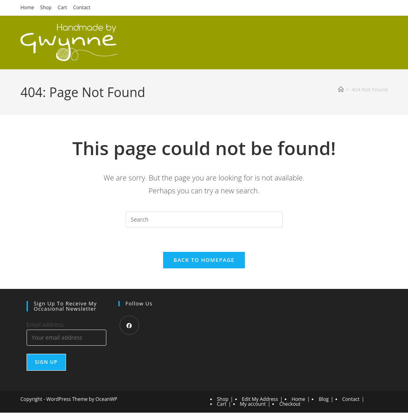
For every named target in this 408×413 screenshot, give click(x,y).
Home (27, 7)
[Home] (341, 89)
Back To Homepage (204, 260)
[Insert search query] (204, 220)
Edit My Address (260, 399)
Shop (46, 7)
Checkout (289, 404)
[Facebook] (129, 325)
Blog (324, 399)
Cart (62, 7)
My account (253, 404)
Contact (82, 7)
